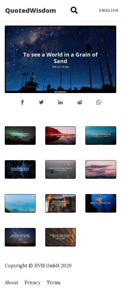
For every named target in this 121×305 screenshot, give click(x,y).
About (11, 282)
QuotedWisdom (30, 10)
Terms (53, 282)
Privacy (32, 282)
